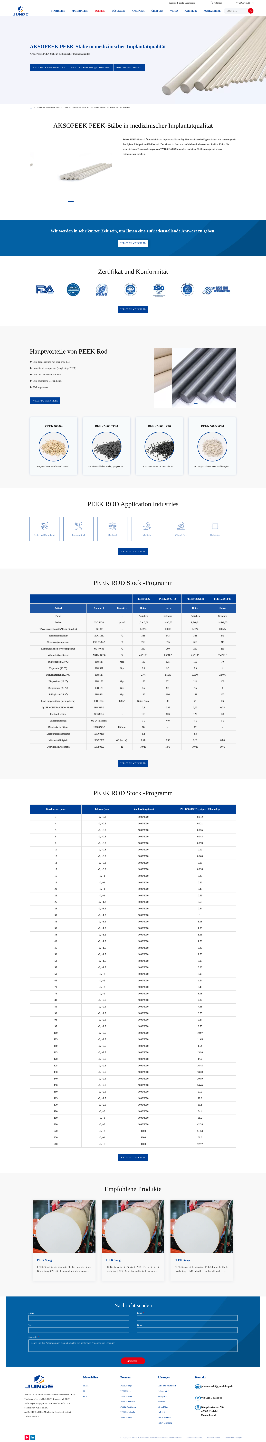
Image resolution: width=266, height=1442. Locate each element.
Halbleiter (162, 1412)
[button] (71, 201)
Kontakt (200, 1377)
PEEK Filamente (127, 1401)
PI (84, 1391)
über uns (157, 10)
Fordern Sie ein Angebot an (49, 67)
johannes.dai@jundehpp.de (217, 1386)
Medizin (161, 1401)
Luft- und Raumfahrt (167, 1386)
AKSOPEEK (138, 10)
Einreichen (132, 1360)
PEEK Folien (126, 1417)
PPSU (85, 1396)
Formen (100, 10)
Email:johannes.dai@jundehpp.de (90, 67)
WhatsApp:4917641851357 (129, 67)
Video (174, 10)
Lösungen (118, 10)
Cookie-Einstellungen (233, 1437)
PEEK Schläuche (127, 1412)
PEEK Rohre (126, 1391)
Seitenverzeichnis (214, 1437)
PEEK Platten (126, 1396)
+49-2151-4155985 (211, 1397)
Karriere (191, 10)
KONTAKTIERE (212, 10)
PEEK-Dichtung (165, 1423)
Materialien (80, 10)
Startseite (58, 10)
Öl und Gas (163, 1407)
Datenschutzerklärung (194, 1437)
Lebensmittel (163, 1391)
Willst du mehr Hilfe (133, 243)
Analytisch (162, 1396)
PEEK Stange (63, 108)
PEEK (86, 1386)
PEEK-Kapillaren (128, 1407)
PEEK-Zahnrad (164, 1417)
